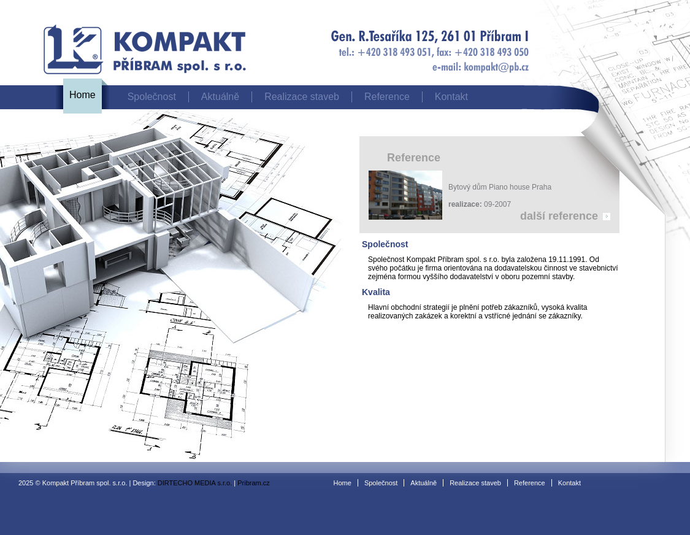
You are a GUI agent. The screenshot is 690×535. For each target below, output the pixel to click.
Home (82, 95)
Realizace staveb (301, 96)
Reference (387, 96)
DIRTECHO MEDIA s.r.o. (195, 483)
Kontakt (451, 96)
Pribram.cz (253, 483)
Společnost (152, 96)
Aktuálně (220, 96)
